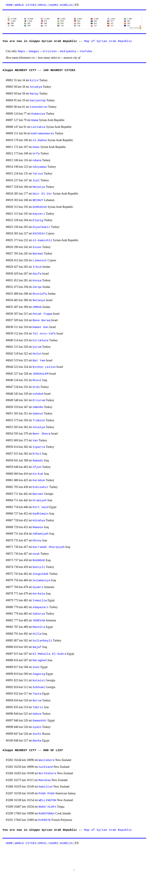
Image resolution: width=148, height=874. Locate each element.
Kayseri (39, 214)
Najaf (37, 647)
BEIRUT (38, 200)
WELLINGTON (47, 800)
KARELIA (66, 5)
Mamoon (38, 527)
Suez (36, 667)
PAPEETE (45, 820)
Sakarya (39, 614)
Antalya (39, 427)
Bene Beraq (42, 320)
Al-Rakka (40, 140)
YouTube (86, 51)
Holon (37, 353)
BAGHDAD (39, 560)
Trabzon (39, 420)
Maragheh (40, 660)
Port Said (41, 507)
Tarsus (38, 173)
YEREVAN (39, 620)
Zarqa (37, 287)
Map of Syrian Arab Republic (108, 41)
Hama (34, 120)
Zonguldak (41, 574)
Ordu (36, 387)
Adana (36, 160)
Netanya (39, 300)
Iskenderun (38, 107)
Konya (37, 280)
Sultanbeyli (42, 640)
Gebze (37, 714)
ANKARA (38, 407)
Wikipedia (68, 51)
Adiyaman (40, 167)
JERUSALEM (41, 374)
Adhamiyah (41, 534)
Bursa (37, 700)
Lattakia (38, 127)
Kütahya (39, 520)
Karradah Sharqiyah (49, 547)
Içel (36, 180)
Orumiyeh (39, 500)
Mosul (37, 380)
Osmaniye (38, 114)
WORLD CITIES (25, 5)
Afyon (37, 467)
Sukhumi (39, 687)
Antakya (36, 87)
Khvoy (37, 540)
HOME (9, 5)
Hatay (34, 93)
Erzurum (39, 400)
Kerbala (39, 593)
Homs (35, 147)
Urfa (36, 153)
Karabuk (39, 480)
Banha (37, 740)
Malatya (39, 187)
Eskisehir (41, 487)
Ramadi (38, 460)
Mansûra (39, 627)
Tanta (37, 693)
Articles (50, 51)
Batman (38, 253)
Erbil (37, 454)
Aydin (37, 727)
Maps (21, 51)
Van (35, 440)
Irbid (37, 267)
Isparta (39, 447)
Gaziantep (38, 100)
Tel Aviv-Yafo (44, 333)
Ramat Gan (40, 327)
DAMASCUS (40, 207)
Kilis (34, 80)
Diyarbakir (42, 227)
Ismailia (40, 600)
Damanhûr (40, 720)
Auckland (46, 767)
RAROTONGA (47, 813)
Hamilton (46, 786)
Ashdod (38, 394)
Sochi (37, 734)
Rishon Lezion (44, 367)
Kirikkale (41, 340)
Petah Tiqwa (42, 314)
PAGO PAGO (47, 793)
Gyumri (38, 587)
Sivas (37, 247)
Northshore (47, 773)
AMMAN (37, 307)
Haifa (37, 273)
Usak (36, 554)
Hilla (37, 634)
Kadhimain (41, 513)
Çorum (37, 347)
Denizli (39, 567)
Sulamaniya (42, 580)
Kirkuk (38, 474)
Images (33, 51)
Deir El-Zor (42, 193)
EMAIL (42, 5)
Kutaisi (38, 680)
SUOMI (53, 5)
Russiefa (40, 294)
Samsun (38, 413)
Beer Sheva (42, 433)
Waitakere (47, 760)
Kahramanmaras (42, 133)
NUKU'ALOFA (47, 807)
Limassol (40, 260)
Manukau (45, 780)
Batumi (37, 494)
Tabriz (38, 707)
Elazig (38, 220)
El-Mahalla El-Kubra (49, 654)
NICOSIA (39, 233)
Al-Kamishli (42, 240)
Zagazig (39, 674)
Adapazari (41, 607)
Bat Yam (39, 360)
